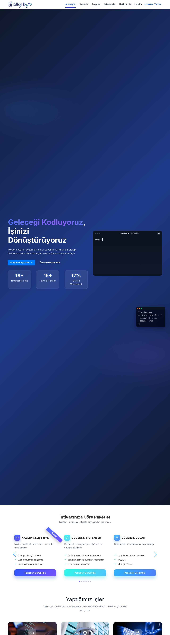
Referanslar (109, 4)
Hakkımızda (125, 4)
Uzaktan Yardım (153, 4)
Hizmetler (84, 4)
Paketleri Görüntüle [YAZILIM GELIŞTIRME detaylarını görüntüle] (35, 573)
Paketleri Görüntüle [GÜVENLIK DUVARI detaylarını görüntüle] (135, 573)
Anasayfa (70, 4)
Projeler (96, 4)
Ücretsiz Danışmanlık (50, 262)
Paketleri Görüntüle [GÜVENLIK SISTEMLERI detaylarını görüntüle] (85, 573)
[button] (14, 554)
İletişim (138, 4)
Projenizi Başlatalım (21, 262)
